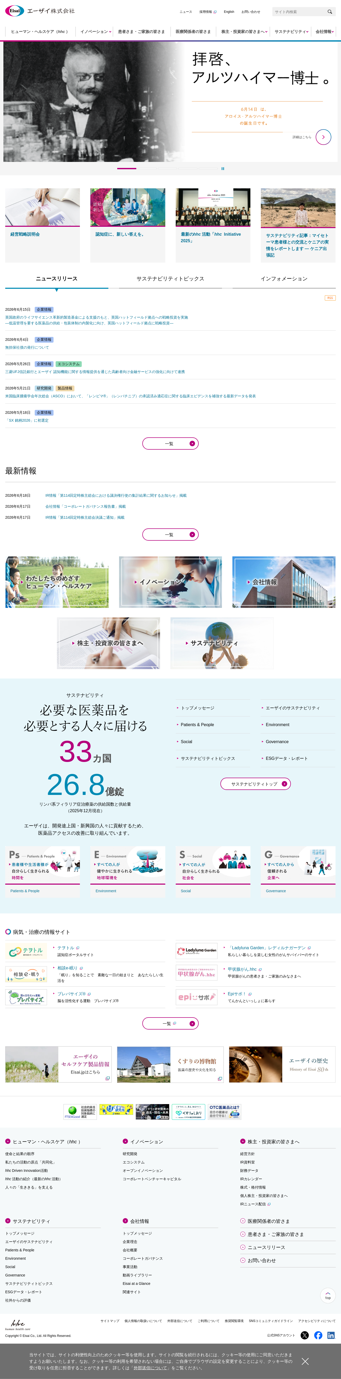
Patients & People (197, 724)
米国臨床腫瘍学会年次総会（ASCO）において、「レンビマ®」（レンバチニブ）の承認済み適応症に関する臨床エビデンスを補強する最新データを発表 (130, 396)
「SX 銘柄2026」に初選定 (27, 420)
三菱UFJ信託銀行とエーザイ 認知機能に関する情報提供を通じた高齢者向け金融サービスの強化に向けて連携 (95, 372)
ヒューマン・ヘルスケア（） (48, 1141)
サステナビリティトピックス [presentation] (170, 278)
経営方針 (247, 1154)
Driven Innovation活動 (26, 1170)
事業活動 (130, 1267)
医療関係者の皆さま (269, 1221)
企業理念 (130, 1242)
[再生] (223, 168)
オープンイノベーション (143, 1170)
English (229, 12)
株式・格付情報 (253, 1187)
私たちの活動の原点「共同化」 (30, 1162)
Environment (277, 724)
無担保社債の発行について (27, 347)
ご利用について (209, 1321)
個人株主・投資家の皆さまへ (264, 1196)
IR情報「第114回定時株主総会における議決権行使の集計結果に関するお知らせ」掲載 (116, 495)
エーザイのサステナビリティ (293, 708)
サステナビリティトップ (254, 784)
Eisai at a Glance (136, 1283)
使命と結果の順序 (19, 1154)
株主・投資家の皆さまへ (273, 1141)
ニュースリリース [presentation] (57, 278)
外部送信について (179, 1321)
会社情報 (139, 1221)
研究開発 (130, 1154)
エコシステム (134, 1162)
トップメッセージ (197, 708)
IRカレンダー (251, 1179)
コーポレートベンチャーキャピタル (152, 1179)
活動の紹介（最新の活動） (34, 1179)
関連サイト (132, 1292)
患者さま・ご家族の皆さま (276, 1234)
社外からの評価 (18, 1300)
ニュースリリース (266, 1247)
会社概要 (130, 1250)
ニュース (186, 12)
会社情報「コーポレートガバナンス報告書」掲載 (85, 506)
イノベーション (146, 1141)
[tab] (56, 279)
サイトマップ (110, 1321)
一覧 (169, 444)
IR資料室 (247, 1162)
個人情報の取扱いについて (143, 1321)
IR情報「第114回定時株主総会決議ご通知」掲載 (85, 517)
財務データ (249, 1170)
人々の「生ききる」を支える (29, 1187)
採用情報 (207, 12)
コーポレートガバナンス (143, 1258)
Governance (277, 741)
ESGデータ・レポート (287, 758)
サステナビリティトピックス (208, 758)
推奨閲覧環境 (234, 1321)
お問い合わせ (251, 12)
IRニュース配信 (255, 1204)
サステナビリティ (31, 1221)
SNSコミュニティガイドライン (271, 1321)
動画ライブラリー (137, 1275)
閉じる (305, 1361)
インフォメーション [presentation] (284, 278)
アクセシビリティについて (317, 1321)
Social (186, 741)
